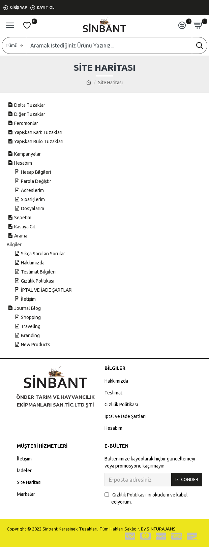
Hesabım (23, 163)
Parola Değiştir (36, 181)
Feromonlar (26, 123)
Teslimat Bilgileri (38, 272)
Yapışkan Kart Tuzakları (38, 132)
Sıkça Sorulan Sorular (43, 253)
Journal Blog (27, 308)
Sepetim (22, 217)
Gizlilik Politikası (37, 281)
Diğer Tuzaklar (29, 114)
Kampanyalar (27, 154)
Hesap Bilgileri (36, 172)
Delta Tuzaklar (29, 105)
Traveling (30, 326)
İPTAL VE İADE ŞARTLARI (46, 290)
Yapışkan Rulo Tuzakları (38, 141)
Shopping (31, 317)
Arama (20, 235)
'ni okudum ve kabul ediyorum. (146, 498)
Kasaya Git (24, 226)
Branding (30, 335)
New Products (35, 344)
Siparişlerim (33, 199)
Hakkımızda (32, 262)
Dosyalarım (32, 208)
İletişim (28, 299)
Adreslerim (32, 190)
